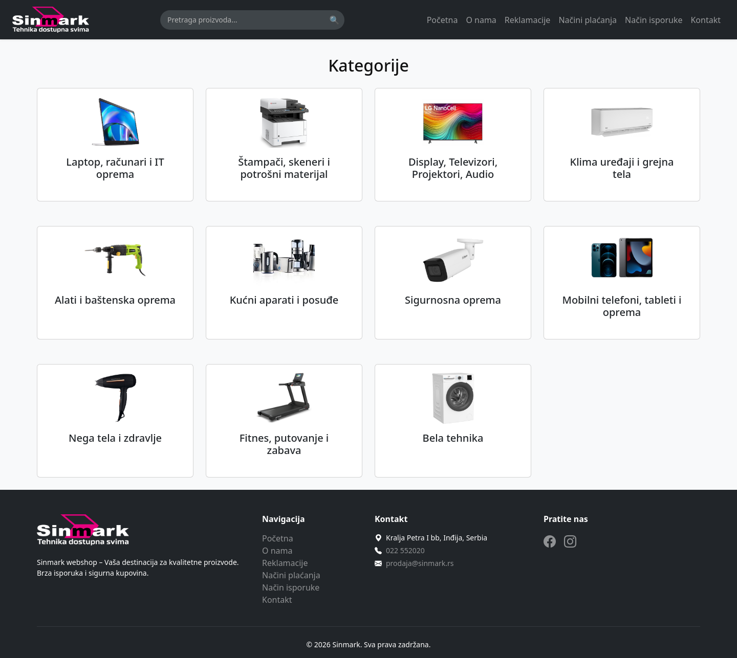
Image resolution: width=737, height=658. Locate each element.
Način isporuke (653, 20)
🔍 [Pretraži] (334, 20)
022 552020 (405, 550)
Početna (442, 20)
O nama (481, 20)
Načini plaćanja (587, 20)
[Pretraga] (252, 20)
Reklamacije (528, 20)
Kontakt (705, 20)
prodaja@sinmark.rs (420, 563)
